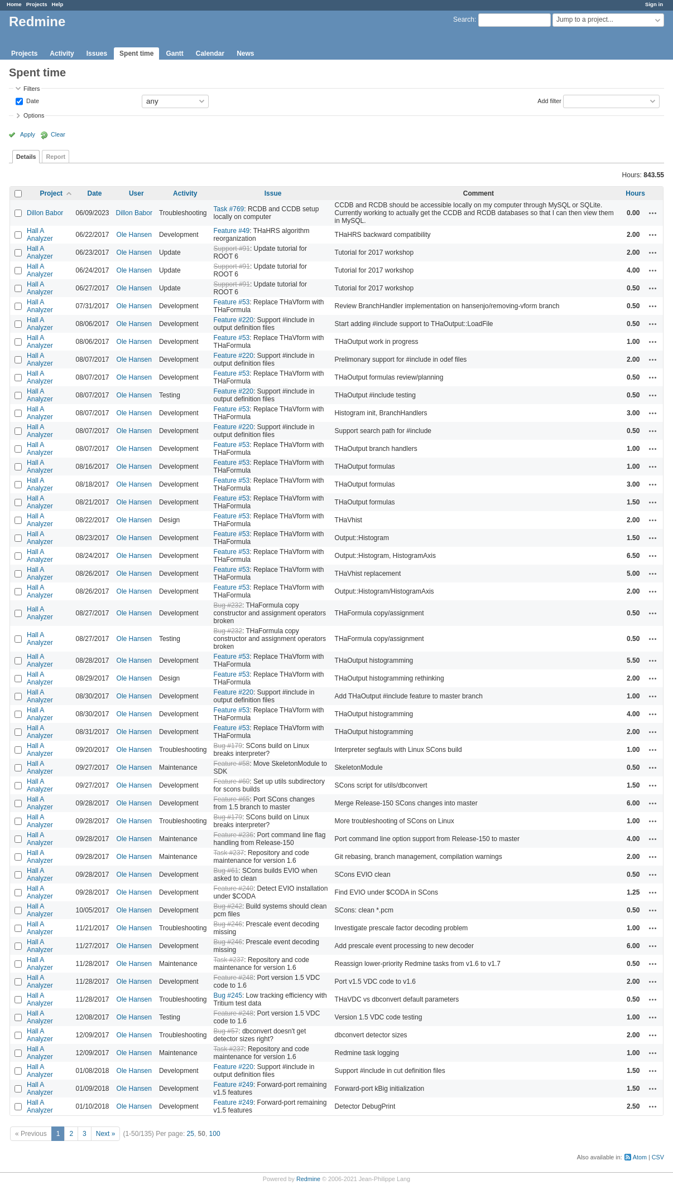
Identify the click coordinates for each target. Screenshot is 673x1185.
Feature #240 (233, 888)
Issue (273, 193)
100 (214, 1134)
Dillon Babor (45, 213)
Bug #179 (228, 746)
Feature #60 (232, 781)
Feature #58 (232, 764)
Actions (652, 212)
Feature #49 (232, 231)
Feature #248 (233, 978)
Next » (106, 1134)
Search (463, 19)
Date (32, 100)
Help (58, 4)
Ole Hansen (134, 235)
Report (55, 156)
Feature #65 (232, 799)
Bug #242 (228, 906)
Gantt (174, 53)
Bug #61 (226, 871)
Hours (635, 193)
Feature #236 (233, 835)
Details (26, 156)
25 (190, 1134)
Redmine (308, 1179)
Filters (31, 88)
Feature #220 (233, 320)
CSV (658, 1157)
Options (33, 115)
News (245, 53)
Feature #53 (232, 302)
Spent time (136, 53)
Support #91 (232, 248)
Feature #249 (233, 1085)
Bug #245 (228, 995)
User (136, 193)
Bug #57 (226, 1031)
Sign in (654, 4)
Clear (58, 134)
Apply (27, 134)
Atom (640, 1157)
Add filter (549, 100)
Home (14, 4)
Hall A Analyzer (40, 234)
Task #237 (229, 853)
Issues (96, 53)
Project (51, 193)
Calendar (210, 53)
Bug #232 (228, 605)
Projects (36, 4)
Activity (62, 53)
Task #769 (229, 209)
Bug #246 (228, 924)
